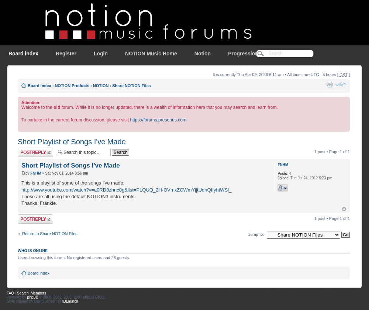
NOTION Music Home (151, 53)
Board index (23, 53)
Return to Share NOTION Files (49, 233)
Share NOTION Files (131, 85)
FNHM (35, 173)
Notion (202, 53)
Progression (243, 53)
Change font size (340, 84)
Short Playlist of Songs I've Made (72, 142)
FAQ (10, 293)
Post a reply (35, 152)
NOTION (101, 85)
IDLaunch (70, 301)
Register (66, 53)
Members (38, 293)
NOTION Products (72, 85)
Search (23, 293)
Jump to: (256, 234)
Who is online (33, 250)
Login (101, 53)
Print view (329, 84)
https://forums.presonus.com (158, 120)
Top (344, 209)
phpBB (32, 297)
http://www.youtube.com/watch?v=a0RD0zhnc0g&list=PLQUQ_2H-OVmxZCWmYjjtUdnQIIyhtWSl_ (126, 190)
